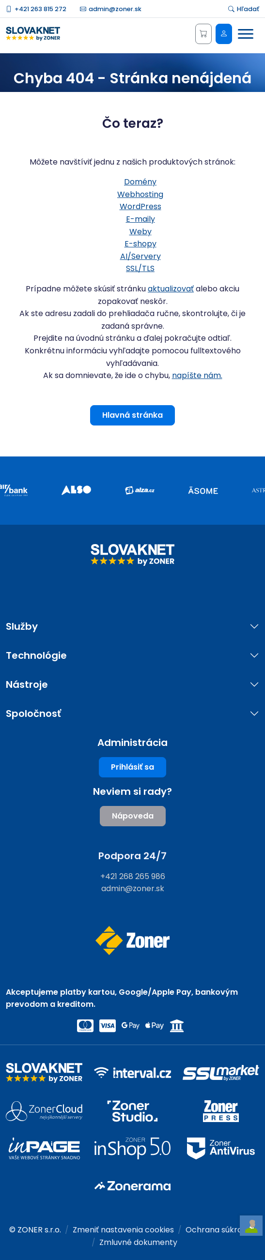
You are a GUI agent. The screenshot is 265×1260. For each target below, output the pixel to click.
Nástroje (27, 684)
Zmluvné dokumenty (138, 1242)
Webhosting (140, 194)
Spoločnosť (33, 713)
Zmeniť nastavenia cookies (123, 1229)
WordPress (140, 206)
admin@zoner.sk (110, 9)
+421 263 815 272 (36, 9)
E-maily (140, 219)
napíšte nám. (197, 375)
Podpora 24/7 (132, 856)
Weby (140, 231)
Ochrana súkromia (221, 1229)
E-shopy (140, 243)
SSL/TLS (140, 268)
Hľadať (243, 9)
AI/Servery (140, 256)
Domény (140, 181)
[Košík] (203, 34)
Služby (22, 626)
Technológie (36, 655)
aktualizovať (171, 288)
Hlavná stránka (132, 415)
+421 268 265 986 (132, 876)
